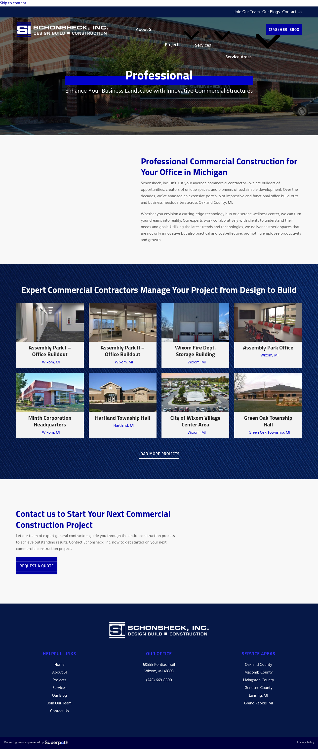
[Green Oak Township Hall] (268, 405)
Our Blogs (271, 12)
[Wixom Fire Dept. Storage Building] (195, 335)
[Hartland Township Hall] (123, 405)
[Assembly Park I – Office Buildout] (50, 335)
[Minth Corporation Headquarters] (50, 405)
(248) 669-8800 (159, 680)
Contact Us (292, 12)
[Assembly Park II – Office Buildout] (123, 335)
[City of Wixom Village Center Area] (195, 405)
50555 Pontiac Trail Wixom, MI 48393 (159, 668)
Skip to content (13, 3)
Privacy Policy (305, 743)
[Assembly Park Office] (268, 335)
